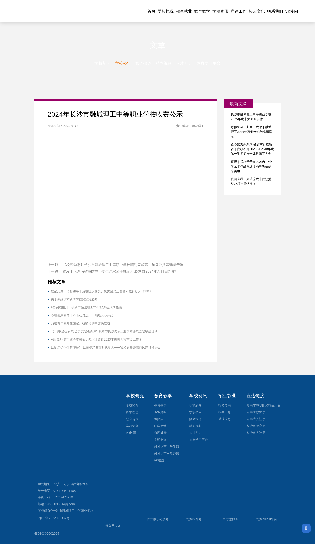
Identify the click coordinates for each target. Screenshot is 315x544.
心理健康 (160, 433)
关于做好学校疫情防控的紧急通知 (74, 299)
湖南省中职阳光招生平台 (264, 405)
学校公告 (123, 63)
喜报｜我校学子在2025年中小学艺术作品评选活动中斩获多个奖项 (251, 166)
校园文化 (257, 11)
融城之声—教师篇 (166, 453)
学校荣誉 (132, 426)
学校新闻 (102, 63)
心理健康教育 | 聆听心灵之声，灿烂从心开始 (82, 315)
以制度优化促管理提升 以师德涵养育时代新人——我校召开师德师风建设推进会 (106, 347)
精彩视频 (164, 63)
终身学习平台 (209, 63)
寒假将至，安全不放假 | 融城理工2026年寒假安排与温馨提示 (251, 131)
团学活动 (160, 426)
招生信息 (224, 412)
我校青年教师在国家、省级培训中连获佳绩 (80, 323)
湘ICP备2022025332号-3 (55, 518)
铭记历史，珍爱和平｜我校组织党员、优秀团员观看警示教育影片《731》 (102, 291)
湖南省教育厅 (256, 412)
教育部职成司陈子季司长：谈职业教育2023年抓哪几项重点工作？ (96, 339)
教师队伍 (160, 419)
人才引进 (184, 63)
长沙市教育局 (256, 426)
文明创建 (160, 439)
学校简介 (132, 405)
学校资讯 (220, 11)
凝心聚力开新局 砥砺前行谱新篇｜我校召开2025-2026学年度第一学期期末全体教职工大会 (252, 149)
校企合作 (132, 419)
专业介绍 (160, 412)
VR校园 (291, 11)
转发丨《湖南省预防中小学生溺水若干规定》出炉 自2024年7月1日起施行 (121, 271)
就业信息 (224, 419)
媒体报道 (143, 63)
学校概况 (166, 11)
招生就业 (184, 11)
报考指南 (224, 405)
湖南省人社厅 (256, 419)
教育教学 (202, 11)
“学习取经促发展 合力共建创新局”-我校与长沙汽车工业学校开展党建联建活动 (104, 331)
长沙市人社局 (256, 433)
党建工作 (239, 11)
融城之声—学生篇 (166, 446)
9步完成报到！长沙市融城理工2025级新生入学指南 (86, 307)
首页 (152, 11)
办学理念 (132, 412)
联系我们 (275, 11)
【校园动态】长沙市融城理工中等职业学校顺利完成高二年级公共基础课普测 (123, 264)
